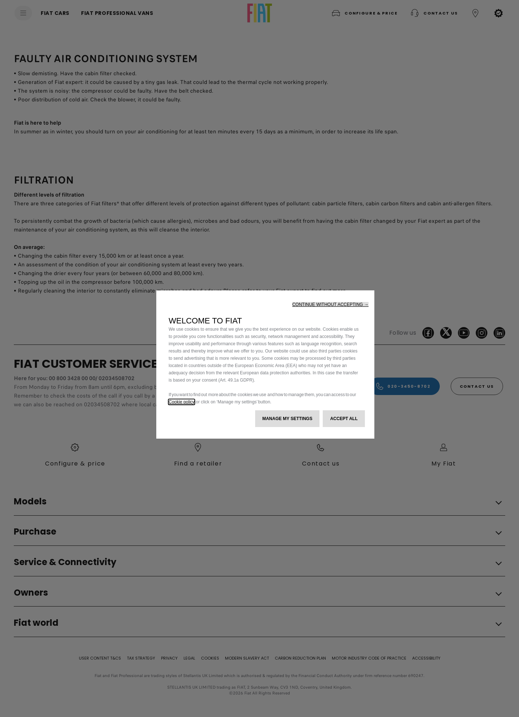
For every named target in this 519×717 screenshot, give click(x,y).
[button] (330, 304)
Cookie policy (181, 401)
